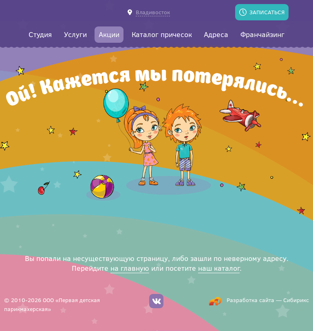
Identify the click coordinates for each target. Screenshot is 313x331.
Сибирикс (296, 300)
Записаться (266, 12)
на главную (129, 268)
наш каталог (219, 268)
